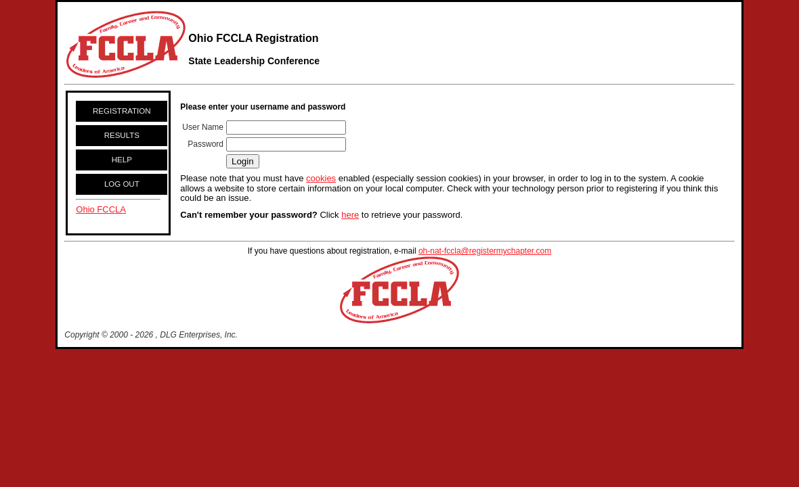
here (350, 215)
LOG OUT (121, 184)
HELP (122, 160)
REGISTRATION (122, 111)
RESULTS (121, 135)
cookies (321, 178)
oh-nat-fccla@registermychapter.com (484, 251)
